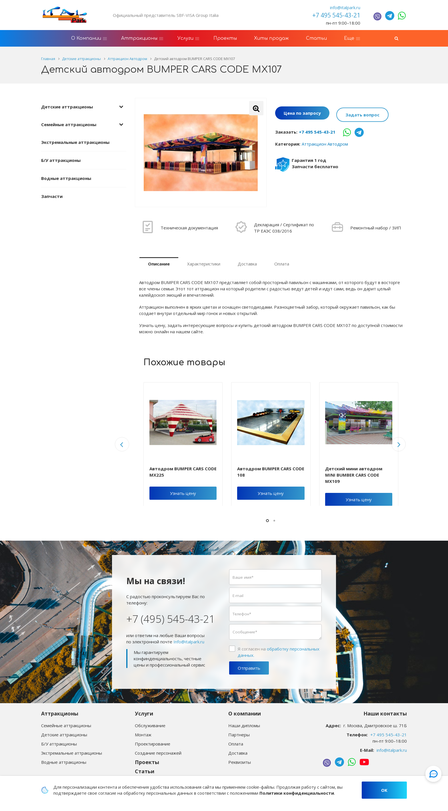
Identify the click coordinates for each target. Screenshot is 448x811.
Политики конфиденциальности (296, 793)
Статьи (144, 771)
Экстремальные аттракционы (75, 142)
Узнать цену (183, 493)
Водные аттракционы (66, 178)
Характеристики (203, 264)
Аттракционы (59, 713)
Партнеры (239, 734)
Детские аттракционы (67, 107)
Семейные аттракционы (68, 124)
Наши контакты (385, 713)
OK (384, 790)
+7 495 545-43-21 (317, 130)
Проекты (147, 762)
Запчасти (52, 196)
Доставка (247, 264)
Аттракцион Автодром (325, 142)
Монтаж (143, 734)
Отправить (249, 668)
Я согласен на (278, 652)
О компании (244, 713)
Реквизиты (239, 762)
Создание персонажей (158, 753)
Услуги (144, 713)
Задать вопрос (362, 113)
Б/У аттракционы (61, 160)
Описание (159, 264)
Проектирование (152, 744)
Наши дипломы (244, 725)
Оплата (281, 264)
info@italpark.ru (345, 7)
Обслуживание (150, 725)
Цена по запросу (302, 113)
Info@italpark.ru (188, 642)
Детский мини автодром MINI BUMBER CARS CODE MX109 (353, 475)
